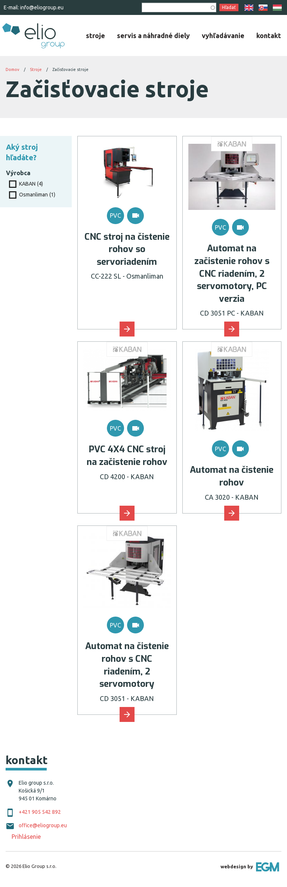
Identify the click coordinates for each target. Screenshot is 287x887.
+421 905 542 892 (40, 812)
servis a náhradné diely (153, 35)
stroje (95, 35)
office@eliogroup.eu (43, 825)
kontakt (268, 35)
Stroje (36, 69)
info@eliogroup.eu (42, 7)
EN (248, 7)
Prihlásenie (26, 836)
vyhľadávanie (223, 35)
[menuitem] (95, 35)
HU (277, 7)
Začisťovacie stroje (70, 69)
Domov (12, 69)
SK (263, 7)
